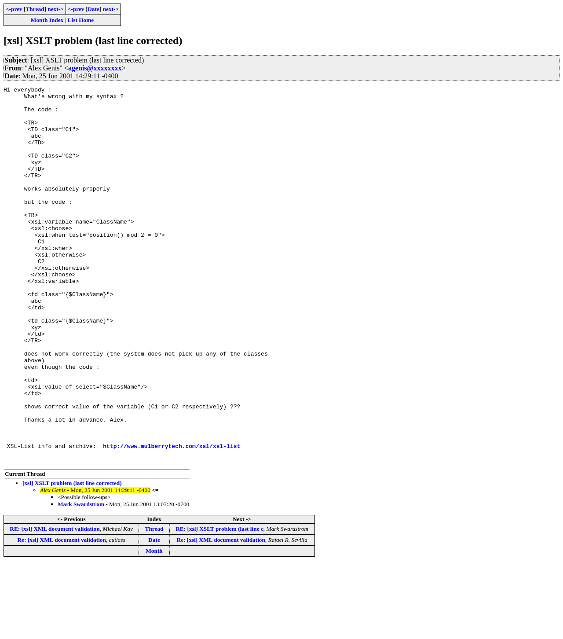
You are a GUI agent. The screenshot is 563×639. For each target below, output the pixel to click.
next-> (55, 9)
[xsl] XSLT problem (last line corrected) (72, 558)
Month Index (47, 20)
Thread (35, 9)
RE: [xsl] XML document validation (54, 604)
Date (93, 9)
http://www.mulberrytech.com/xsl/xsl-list (171, 518)
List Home (81, 20)
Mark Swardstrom (81, 579)
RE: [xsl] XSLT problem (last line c (219, 604)
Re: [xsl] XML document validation (62, 615)
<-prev (14, 9)
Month (154, 626)
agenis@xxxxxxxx (95, 68)
